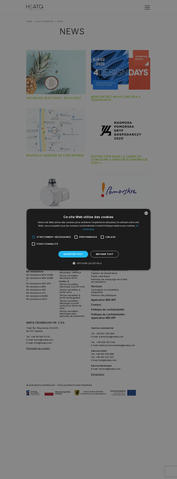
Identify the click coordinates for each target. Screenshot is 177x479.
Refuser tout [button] (104, 254)
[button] (88, 263)
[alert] (88, 239)
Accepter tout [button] (73, 254)
